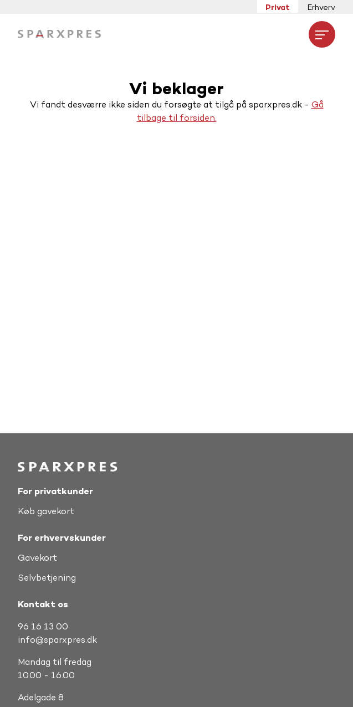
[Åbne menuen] (322, 34)
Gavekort (37, 557)
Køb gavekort (46, 511)
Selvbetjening (47, 577)
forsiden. (198, 118)
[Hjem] (59, 34)
